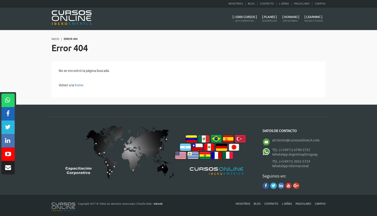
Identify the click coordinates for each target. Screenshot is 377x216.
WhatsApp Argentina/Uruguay (295, 154)
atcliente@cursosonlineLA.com (296, 140)
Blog (251, 3)
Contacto (267, 3)
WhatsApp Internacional (290, 166)
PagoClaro (302, 3)
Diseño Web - (150, 203)
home (79, 85)
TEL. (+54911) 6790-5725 (291, 150)
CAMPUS (320, 3)
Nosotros (235, 3)
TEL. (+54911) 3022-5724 (291, 161)
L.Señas (284, 3)
